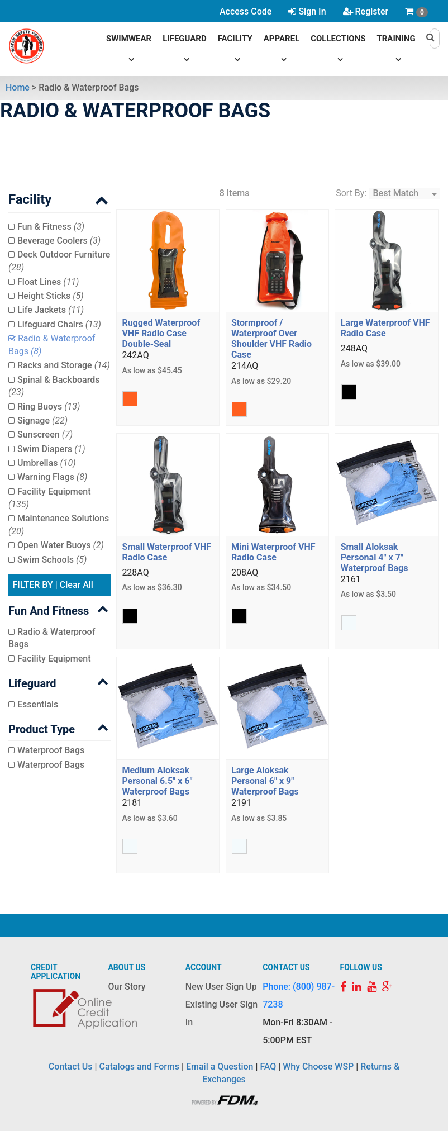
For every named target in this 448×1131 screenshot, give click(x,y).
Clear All (76, 584)
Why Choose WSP (318, 1066)
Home (18, 87)
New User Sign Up (221, 986)
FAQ (268, 1066)
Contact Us (71, 1066)
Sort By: (351, 193)
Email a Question (219, 1066)
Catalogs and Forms (139, 1066)
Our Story (126, 986)
